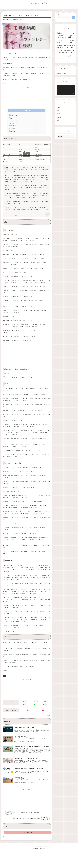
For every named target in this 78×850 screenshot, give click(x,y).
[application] (66, 90)
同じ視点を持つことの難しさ (16, 125)
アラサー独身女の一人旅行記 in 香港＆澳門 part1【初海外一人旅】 (65, 51)
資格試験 (59, 117)
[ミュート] (71, 94)
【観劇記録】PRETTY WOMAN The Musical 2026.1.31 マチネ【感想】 (66, 46)
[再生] (58, 94)
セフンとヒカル (13, 121)
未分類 (58, 113)
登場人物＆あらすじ (15, 115)
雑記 (58, 120)
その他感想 (12, 128)
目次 (26, 110)
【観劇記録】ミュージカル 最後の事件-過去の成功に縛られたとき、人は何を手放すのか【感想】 (66, 35)
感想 (12, 118)
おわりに (13, 131)
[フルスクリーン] (73, 94)
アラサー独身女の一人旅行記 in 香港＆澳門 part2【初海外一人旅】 (65, 41)
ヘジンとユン (13, 123)
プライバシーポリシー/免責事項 (35, 846)
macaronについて (45, 846)
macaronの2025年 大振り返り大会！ (65, 57)
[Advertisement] (27, 97)
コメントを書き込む (27, 832)
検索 (58, 15)
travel (58, 107)
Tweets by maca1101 (62, 73)
